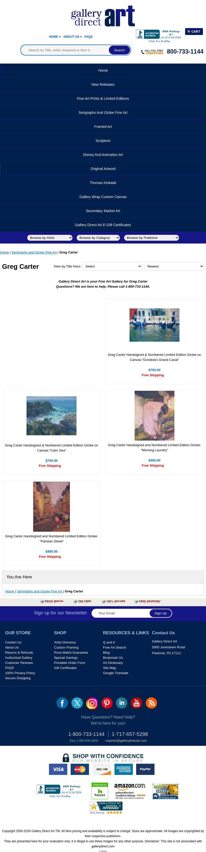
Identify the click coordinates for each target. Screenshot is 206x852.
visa (58, 769)
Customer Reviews (19, 663)
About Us (71, 37)
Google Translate (115, 673)
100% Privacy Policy (20, 673)
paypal (145, 769)
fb (62, 703)
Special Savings (66, 658)
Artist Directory (65, 642)
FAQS (9, 668)
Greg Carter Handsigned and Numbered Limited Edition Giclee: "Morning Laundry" (154, 447)
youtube (136, 703)
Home (53, 37)
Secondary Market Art (103, 211)
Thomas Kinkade (102, 183)
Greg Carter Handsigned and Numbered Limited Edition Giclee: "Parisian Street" (51, 538)
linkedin (121, 703)
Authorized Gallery (18, 658)
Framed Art (103, 127)
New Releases (103, 84)
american (123, 769)
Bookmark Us (113, 658)
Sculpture (102, 141)
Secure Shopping (18, 678)
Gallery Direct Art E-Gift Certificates (103, 225)
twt (77, 703)
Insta (92, 703)
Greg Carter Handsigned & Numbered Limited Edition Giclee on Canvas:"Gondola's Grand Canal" (154, 357)
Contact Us (13, 642)
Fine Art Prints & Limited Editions (103, 98)
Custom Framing (66, 647)
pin (107, 703)
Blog (106, 652)
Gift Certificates (65, 668)
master (80, 769)
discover (102, 769)
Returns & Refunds (19, 652)
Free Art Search (114, 647)
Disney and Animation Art (103, 155)
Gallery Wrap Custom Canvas (103, 197)
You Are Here (19, 577)
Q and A (109, 642)
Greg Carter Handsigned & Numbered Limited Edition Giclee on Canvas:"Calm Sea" (51, 447)
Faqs (88, 37)
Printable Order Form (69, 663)
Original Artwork (103, 169)
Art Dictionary (113, 663)
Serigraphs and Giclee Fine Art (103, 113)
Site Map (109, 668)
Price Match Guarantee (71, 652)
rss (151, 703)
